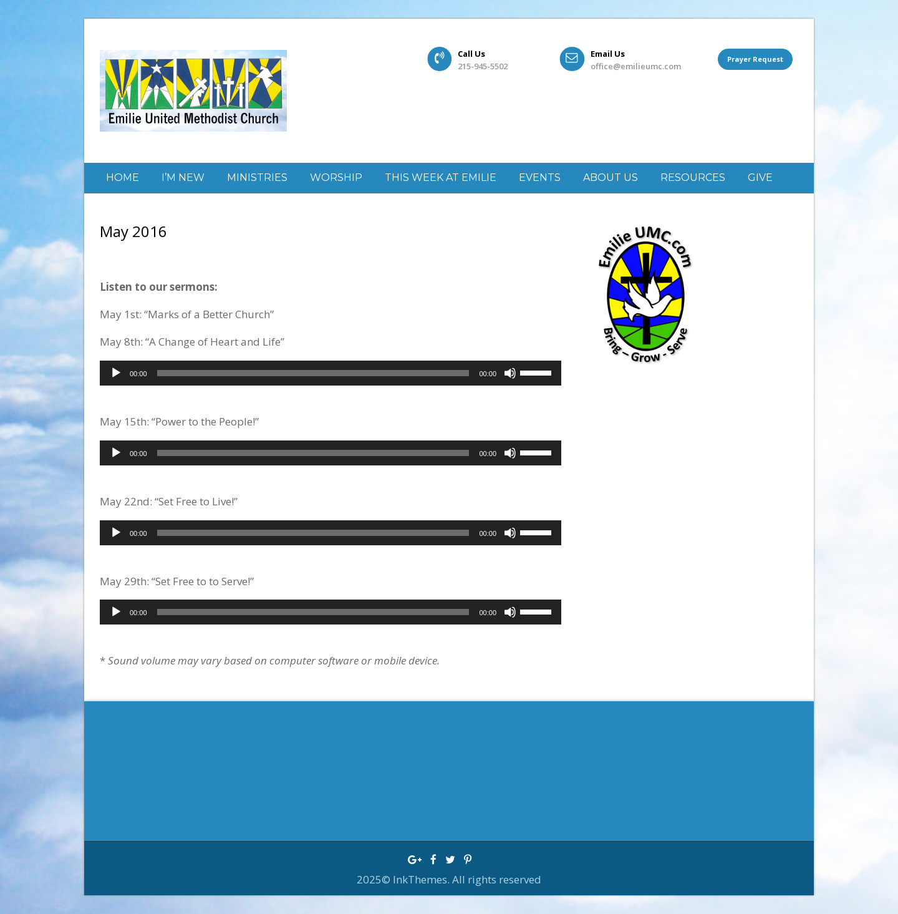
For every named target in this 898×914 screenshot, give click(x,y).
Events (540, 177)
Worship (336, 177)
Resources (692, 177)
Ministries (257, 177)
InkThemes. (422, 879)
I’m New (183, 177)
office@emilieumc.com (636, 66)
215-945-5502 (482, 66)
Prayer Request (755, 59)
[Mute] (510, 373)
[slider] (313, 373)
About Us (610, 177)
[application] (330, 373)
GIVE (760, 177)
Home (122, 177)
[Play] (116, 373)
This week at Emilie (440, 177)
